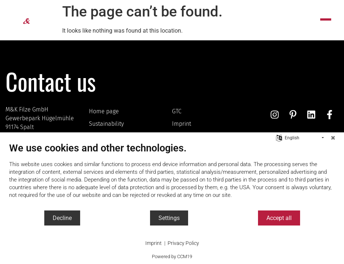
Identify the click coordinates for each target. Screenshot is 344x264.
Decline (62, 217)
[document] (172, 176)
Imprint (153, 243)
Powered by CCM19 (172, 256)
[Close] (333, 137)
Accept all (279, 217)
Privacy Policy (183, 243)
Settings (169, 217)
